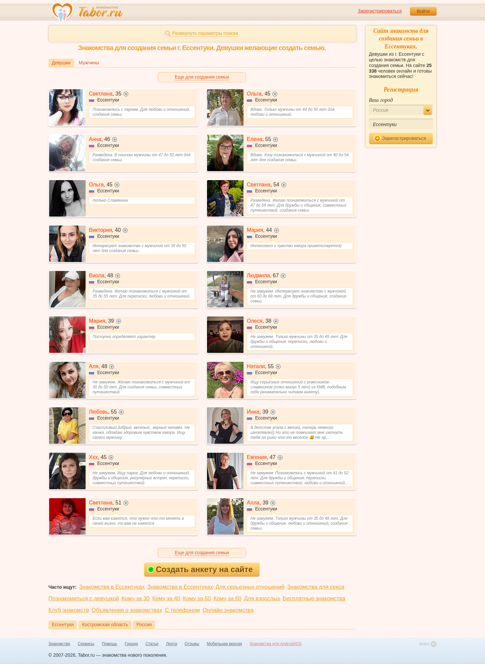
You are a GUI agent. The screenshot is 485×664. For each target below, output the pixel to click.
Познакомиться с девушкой (83, 598)
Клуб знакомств (68, 610)
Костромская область (105, 624)
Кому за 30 (136, 598)
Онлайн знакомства (228, 610)
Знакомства (59, 643)
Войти (423, 11)
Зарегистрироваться (380, 11)
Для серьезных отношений (250, 587)
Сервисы (86, 643)
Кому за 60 (227, 598)
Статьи (152, 643)
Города (131, 643)
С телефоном (182, 610)
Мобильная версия (224, 643)
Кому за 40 (166, 598)
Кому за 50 (197, 598)
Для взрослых (262, 598)
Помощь (109, 643)
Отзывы (192, 643)
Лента (171, 643)
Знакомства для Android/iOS (275, 643)
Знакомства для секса (315, 587)
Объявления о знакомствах (127, 610)
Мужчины (89, 62)
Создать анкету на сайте (200, 569)
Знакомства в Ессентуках (112, 587)
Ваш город (381, 100)
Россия (144, 624)
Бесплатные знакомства (314, 598)
